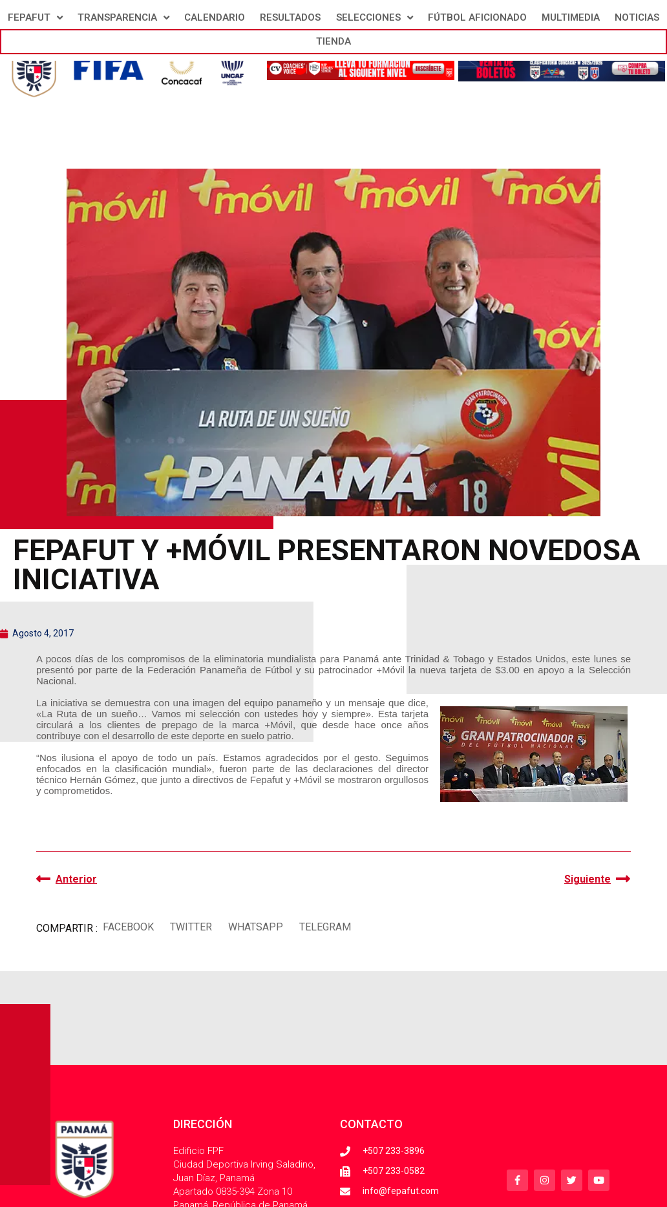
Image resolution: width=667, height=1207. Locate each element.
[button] (128, 926)
